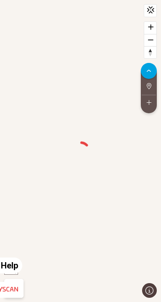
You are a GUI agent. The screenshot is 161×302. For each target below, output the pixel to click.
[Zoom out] (150, 40)
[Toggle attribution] (149, 290)
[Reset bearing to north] (150, 52)
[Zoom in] (150, 28)
